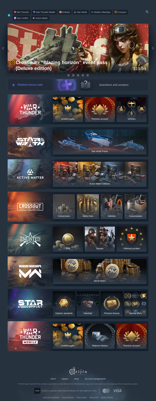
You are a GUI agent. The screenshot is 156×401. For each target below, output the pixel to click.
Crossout (120, 12)
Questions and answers (114, 85)
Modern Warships (100, 12)
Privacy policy (82, 397)
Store (53, 379)
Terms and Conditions (51, 397)
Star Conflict (21, 18)
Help (76, 379)
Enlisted (64, 12)
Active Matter (40, 18)
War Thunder (21, 12)
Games (65, 379)
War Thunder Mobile (44, 12)
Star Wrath (80, 12)
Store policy (94, 397)
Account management (95, 379)
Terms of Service (68, 397)
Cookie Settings (107, 397)
